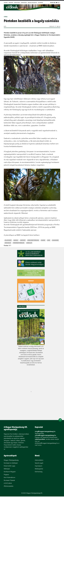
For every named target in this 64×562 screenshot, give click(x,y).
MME (48, 240)
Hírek (6, 17)
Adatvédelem (39, 460)
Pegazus (6, 475)
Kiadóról (6, 2)
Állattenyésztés (8, 486)
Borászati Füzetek (9, 480)
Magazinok (11, 2)
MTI (5, 26)
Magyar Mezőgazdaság (11, 460)
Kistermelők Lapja (9, 466)
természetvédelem (18, 243)
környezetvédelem (33, 240)
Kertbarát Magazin (10, 472)
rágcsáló (8, 243)
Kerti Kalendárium (9, 477)
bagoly (16, 240)
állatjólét (8, 240)
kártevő (22, 240)
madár (43, 240)
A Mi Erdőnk (40, 2)
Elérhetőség (38, 472)
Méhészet (7, 469)
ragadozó (55, 240)
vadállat (29, 243)
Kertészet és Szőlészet (11, 463)
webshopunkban (40, 439)
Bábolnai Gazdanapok (32, 2)
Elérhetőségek (24, 2)
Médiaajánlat (17, 2)
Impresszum (38, 466)
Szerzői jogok (39, 463)
